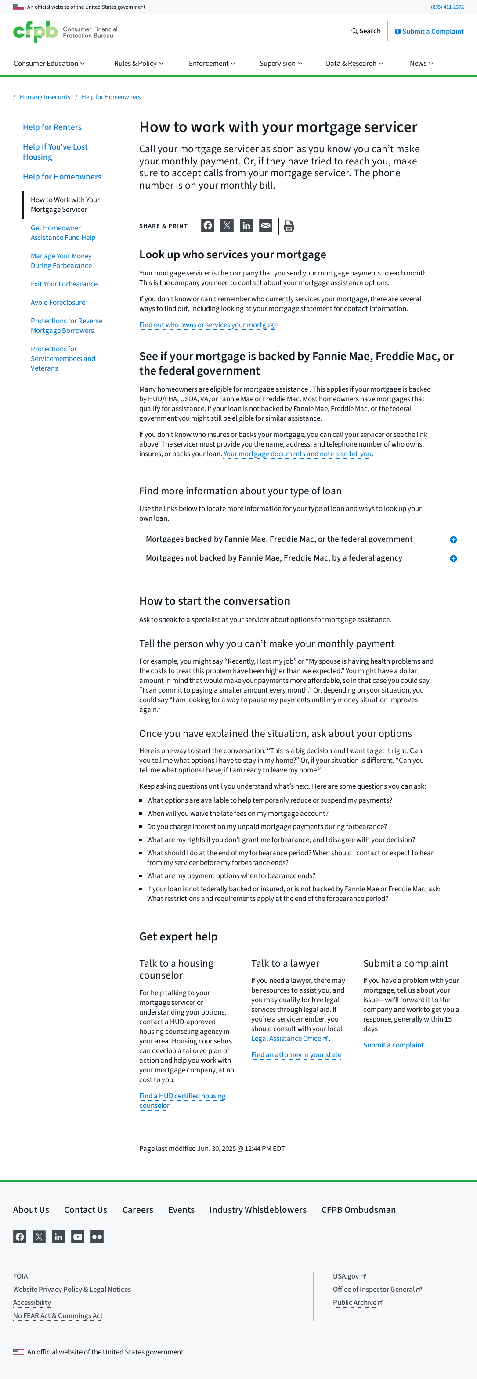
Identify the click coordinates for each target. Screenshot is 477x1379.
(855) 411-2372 (447, 7)
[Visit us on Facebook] (19, 1236)
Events (181, 1209)
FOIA (20, 1276)
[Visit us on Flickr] (97, 1236)
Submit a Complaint (429, 31)
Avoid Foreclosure (58, 302)
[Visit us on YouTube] (77, 1236)
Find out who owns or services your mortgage (208, 325)
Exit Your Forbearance (64, 284)
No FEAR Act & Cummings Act (58, 1316)
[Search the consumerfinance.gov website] (366, 32)
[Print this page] (289, 226)
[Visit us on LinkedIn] (58, 1236)
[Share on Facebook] (207, 224)
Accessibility (32, 1302)
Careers (138, 1209)
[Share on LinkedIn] (246, 224)
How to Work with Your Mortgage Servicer (65, 204)
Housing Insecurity (45, 97)
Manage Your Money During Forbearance (61, 260)
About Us (31, 1209)
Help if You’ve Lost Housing (55, 152)
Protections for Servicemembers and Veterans (63, 358)
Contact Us (85, 1209)
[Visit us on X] (39, 1236)
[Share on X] (227, 224)
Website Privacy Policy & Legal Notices (72, 1289)
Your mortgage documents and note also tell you (298, 454)
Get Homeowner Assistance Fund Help (63, 232)
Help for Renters (52, 127)
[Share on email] (265, 224)
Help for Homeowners (111, 97)
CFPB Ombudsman (359, 1209)
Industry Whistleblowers (258, 1209)
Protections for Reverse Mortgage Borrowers (66, 325)
